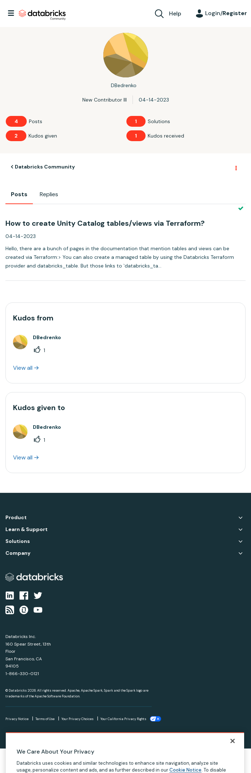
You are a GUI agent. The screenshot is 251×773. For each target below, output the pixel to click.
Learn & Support (26, 529)
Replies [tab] (49, 194)
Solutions (17, 541)
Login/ (226, 13)
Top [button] (10, 761)
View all (23, 368)
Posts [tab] (19, 194)
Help (175, 13)
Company (17, 553)
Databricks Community (42, 15)
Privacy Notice (17, 719)
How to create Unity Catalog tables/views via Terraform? (105, 223)
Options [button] (235, 167)
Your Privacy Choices (77, 719)
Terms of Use (45, 719)
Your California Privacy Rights (123, 719)
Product (16, 517)
